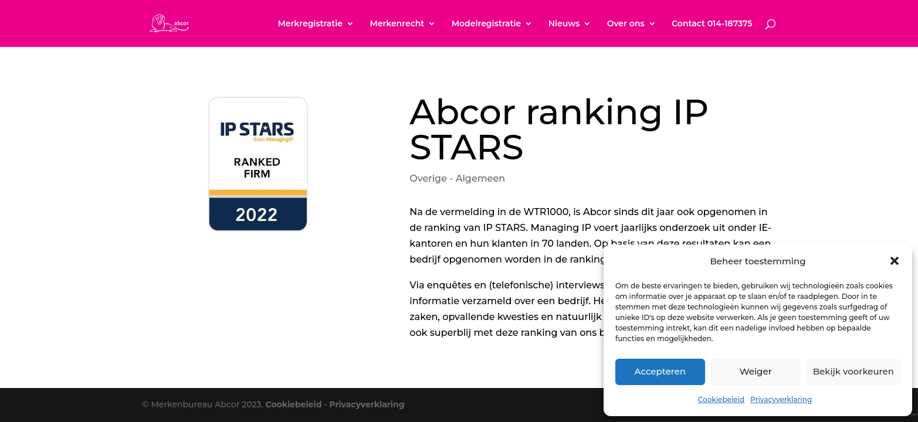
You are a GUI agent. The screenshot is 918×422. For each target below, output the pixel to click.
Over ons (626, 24)
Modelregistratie (486, 24)
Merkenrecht (397, 24)
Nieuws (564, 24)
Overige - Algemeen (457, 178)
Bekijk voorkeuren (853, 371)
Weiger (756, 371)
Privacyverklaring (781, 399)
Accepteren (660, 371)
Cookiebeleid (721, 399)
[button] (894, 261)
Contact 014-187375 (712, 24)
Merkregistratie (310, 24)
